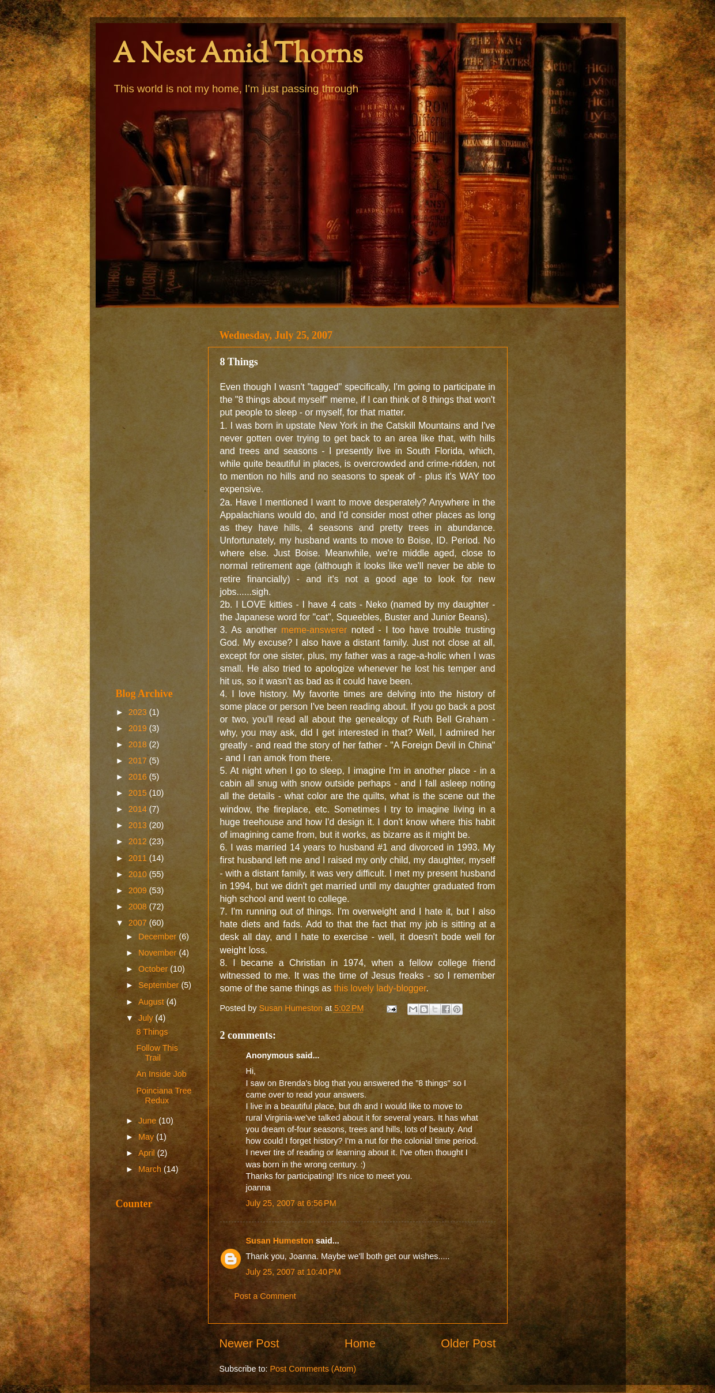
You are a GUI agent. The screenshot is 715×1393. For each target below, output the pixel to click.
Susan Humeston (280, 1240)
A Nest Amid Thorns (238, 56)
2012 (138, 841)
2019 (138, 728)
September (159, 985)
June (148, 1120)
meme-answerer (316, 630)
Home (360, 1343)
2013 (138, 825)
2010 (138, 874)
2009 (138, 890)
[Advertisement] (155, 497)
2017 (138, 760)
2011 (138, 858)
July (147, 1018)
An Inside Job (161, 1074)
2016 (138, 776)
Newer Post (249, 1343)
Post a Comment (265, 1296)
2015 (138, 792)
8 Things (152, 1031)
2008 (138, 906)
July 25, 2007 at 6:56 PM (291, 1203)
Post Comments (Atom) (313, 1368)
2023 (138, 712)
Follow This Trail (157, 1052)
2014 (138, 809)
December (158, 936)
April (147, 1153)
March (151, 1169)
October (154, 968)
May (147, 1136)
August (152, 1001)
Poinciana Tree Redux (163, 1095)
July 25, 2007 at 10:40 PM (293, 1271)
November (158, 952)
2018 (138, 744)
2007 (138, 922)
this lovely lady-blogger (380, 988)
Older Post (468, 1343)
